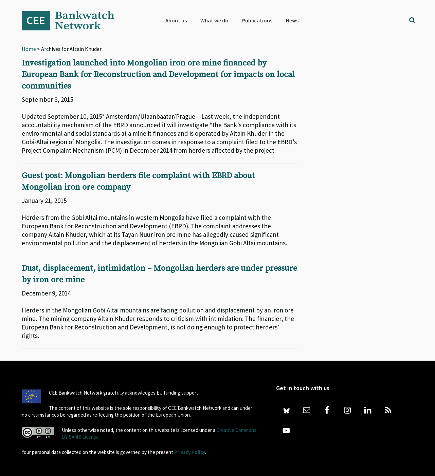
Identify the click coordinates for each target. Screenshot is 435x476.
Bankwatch (73, 20)
